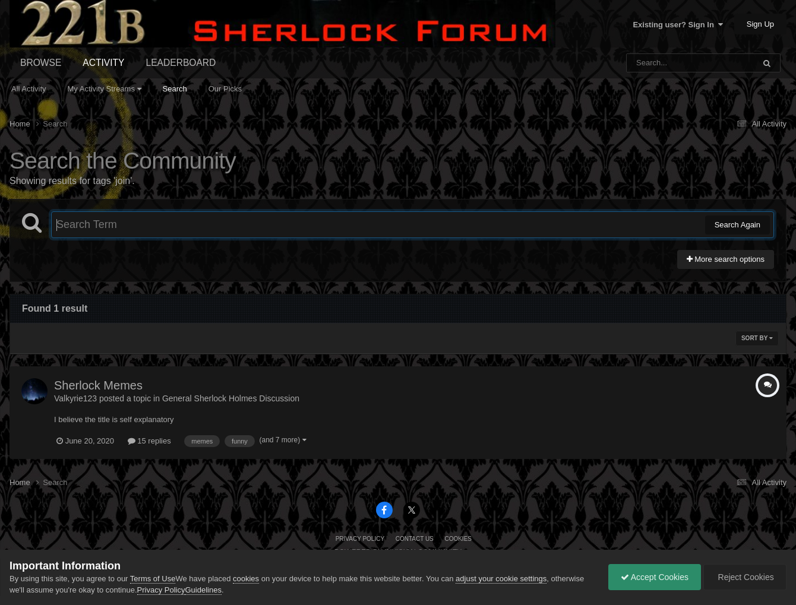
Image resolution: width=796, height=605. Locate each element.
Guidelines (203, 589)
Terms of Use (153, 578)
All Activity (28, 88)
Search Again (737, 224)
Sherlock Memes (98, 385)
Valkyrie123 (75, 398)
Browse (40, 63)
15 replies (149, 440)
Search (175, 88)
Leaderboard (181, 63)
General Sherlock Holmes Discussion (230, 398)
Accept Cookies (654, 577)
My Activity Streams (104, 88)
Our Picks (225, 88)
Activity (103, 63)
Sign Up (760, 24)
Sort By (757, 338)
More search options (726, 259)
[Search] (660, 63)
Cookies (458, 539)
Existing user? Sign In (678, 24)
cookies (246, 578)
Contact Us (415, 539)
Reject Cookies (745, 577)
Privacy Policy (360, 539)
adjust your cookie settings (501, 578)
